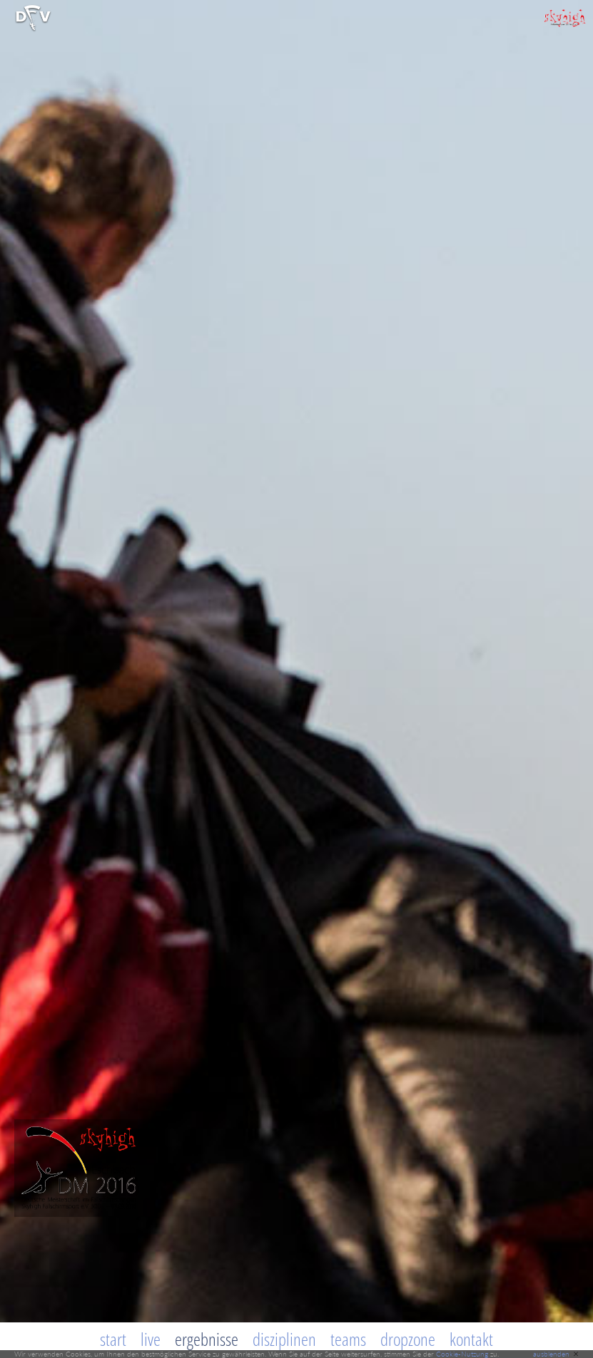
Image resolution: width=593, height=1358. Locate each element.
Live (151, 1339)
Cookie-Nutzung (462, 1353)
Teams (348, 1339)
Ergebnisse (206, 1339)
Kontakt (471, 1339)
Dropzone (407, 1339)
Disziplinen (284, 1339)
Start (113, 1339)
